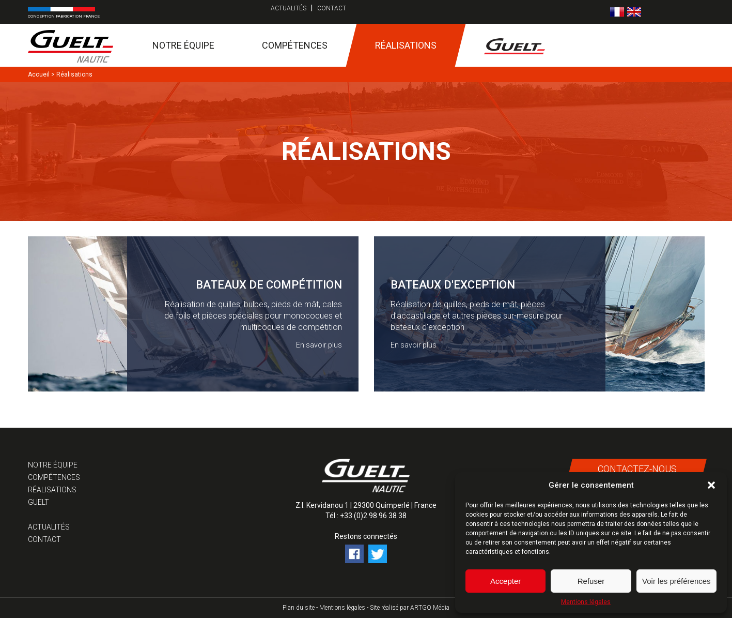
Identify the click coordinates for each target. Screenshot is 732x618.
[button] (711, 485)
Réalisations (406, 45)
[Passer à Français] (617, 12)
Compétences (295, 45)
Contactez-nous (637, 468)
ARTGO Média (429, 607)
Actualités (288, 8)
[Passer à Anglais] (634, 12)
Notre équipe (183, 45)
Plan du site (299, 607)
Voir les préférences (676, 581)
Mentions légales (586, 602)
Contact (331, 8)
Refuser (591, 581)
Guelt (38, 502)
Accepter (505, 581)
